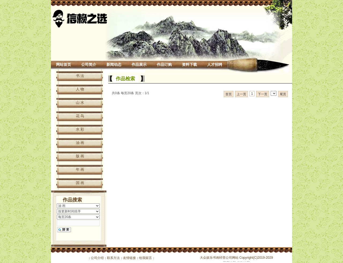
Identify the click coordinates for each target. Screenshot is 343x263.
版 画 (80, 156)
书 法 (80, 76)
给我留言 (145, 258)
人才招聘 (214, 65)
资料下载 (189, 65)
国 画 (80, 183)
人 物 (80, 89)
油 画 (80, 142)
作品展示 (139, 65)
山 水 (80, 102)
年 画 (80, 169)
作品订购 (164, 65)
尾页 (283, 94)
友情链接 (129, 258)
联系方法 (113, 258)
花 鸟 (80, 116)
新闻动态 (113, 65)
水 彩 (80, 129)
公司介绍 (97, 258)
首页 (228, 94)
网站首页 (63, 65)
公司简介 (88, 65)
